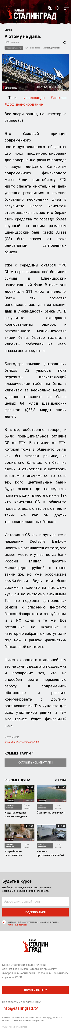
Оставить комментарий (35, 762)
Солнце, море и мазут (51, 812)
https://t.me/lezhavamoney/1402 (22, 742)
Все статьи (60, 780)
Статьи (8, 30)
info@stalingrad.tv (20, 1008)
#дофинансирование (24, 104)
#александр (34, 97)
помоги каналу (35, 990)
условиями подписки (17, 925)
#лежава (58, 97)
